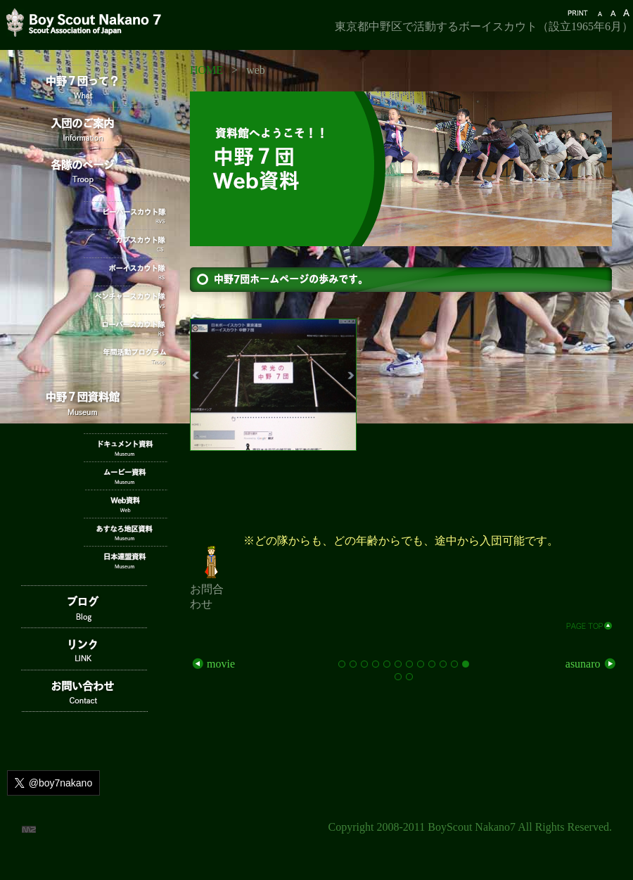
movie (212, 664)
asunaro (591, 664)
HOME (206, 70)
